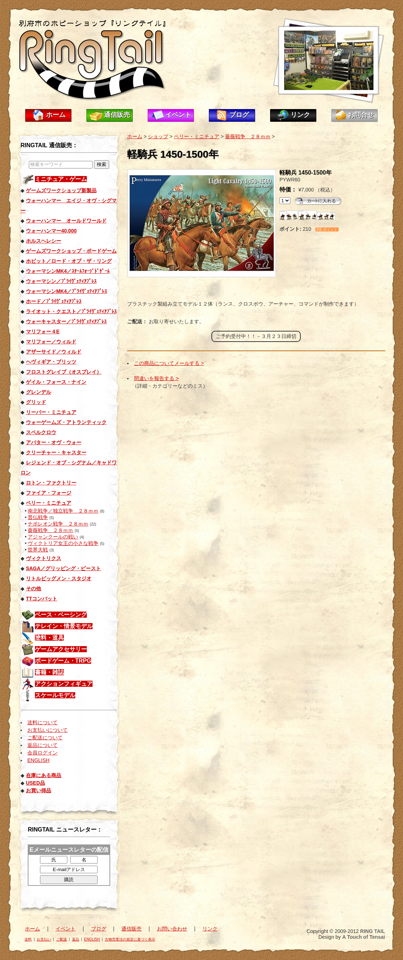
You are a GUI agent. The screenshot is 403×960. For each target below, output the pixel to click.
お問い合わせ (172, 929)
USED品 (35, 783)
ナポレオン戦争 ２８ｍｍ (58, 524)
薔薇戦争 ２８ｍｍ (50, 530)
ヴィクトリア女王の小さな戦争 (63, 543)
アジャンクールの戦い (53, 537)
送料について (42, 722)
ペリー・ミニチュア (196, 136)
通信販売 (117, 114)
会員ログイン (42, 753)
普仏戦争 (38, 517)
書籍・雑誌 (49, 672)
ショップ (158, 136)
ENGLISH (38, 760)
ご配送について (45, 737)
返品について (42, 745)
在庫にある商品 (43, 775)
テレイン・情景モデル (64, 626)
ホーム (56, 114)
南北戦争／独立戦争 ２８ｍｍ (63, 511)
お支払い (44, 939)
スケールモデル (55, 695)
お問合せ (361, 114)
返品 (75, 939)
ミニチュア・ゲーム (61, 179)
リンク (300, 114)
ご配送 (61, 939)
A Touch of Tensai (363, 937)
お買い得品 (38, 790)
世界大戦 (38, 550)
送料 (28, 939)
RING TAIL (372, 931)
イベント (178, 114)
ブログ (239, 114)
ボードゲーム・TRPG (63, 661)
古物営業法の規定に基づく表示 (130, 939)
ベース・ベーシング (61, 615)
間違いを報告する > (156, 378)
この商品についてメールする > (169, 363)
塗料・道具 (49, 638)
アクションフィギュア (64, 684)
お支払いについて (47, 730)
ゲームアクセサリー (61, 649)
